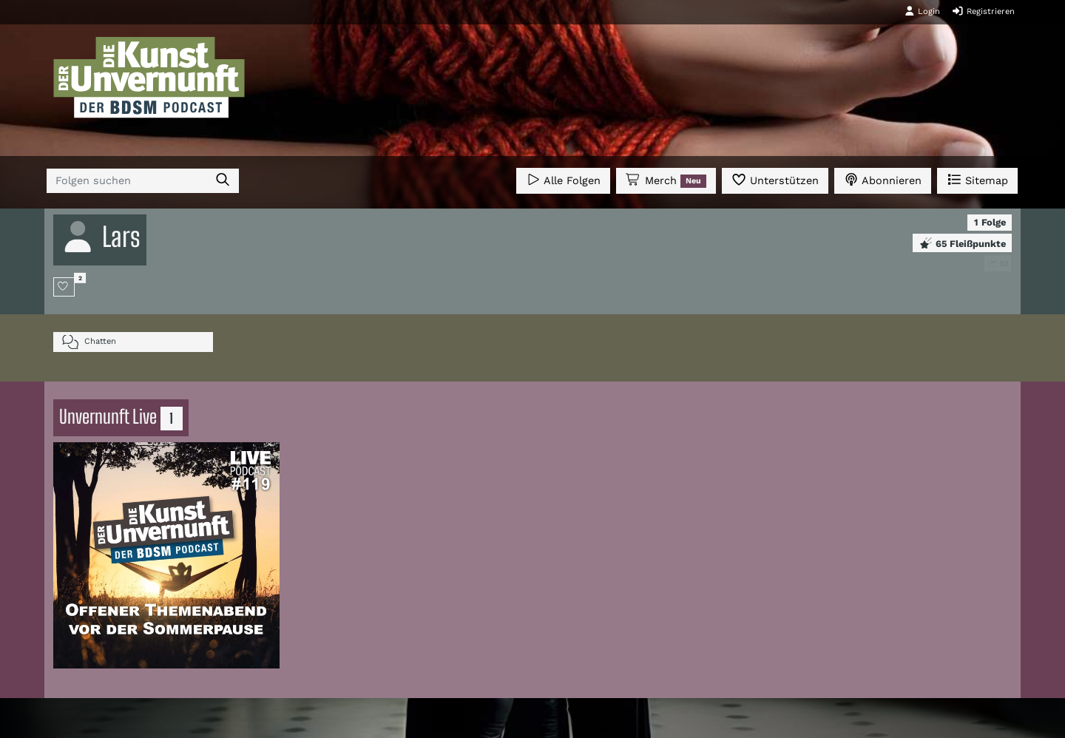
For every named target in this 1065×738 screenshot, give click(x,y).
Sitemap (977, 179)
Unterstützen (775, 179)
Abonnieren (883, 179)
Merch (666, 180)
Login (922, 11)
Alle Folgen (563, 179)
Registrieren (983, 11)
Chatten (89, 342)
